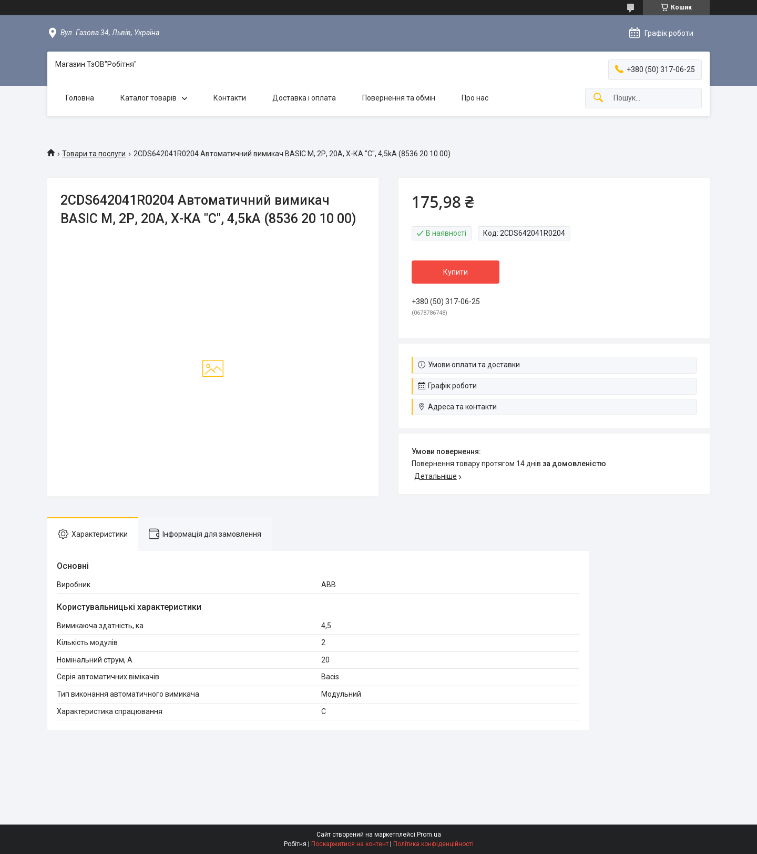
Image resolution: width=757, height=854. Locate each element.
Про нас (475, 98)
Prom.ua (429, 834)
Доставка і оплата (304, 98)
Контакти (229, 98)
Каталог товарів (148, 98)
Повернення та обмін (398, 98)
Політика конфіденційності (433, 844)
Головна (80, 98)
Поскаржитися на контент (349, 844)
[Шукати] (598, 98)
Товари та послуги (94, 153)
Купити (455, 272)
